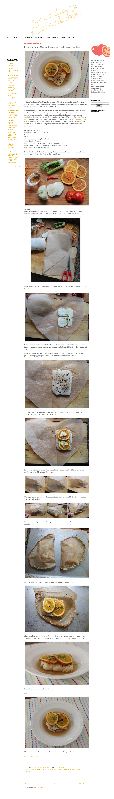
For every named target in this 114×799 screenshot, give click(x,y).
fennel (56, 769)
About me (16, 37)
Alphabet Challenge (67, 37)
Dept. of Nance (13, 75)
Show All (17, 166)
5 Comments (61, 767)
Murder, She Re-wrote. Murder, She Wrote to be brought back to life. (13, 161)
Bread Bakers (27, 37)
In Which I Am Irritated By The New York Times (13, 79)
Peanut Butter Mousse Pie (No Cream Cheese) (12, 139)
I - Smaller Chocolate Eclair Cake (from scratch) (13, 126)
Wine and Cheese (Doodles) (11, 145)
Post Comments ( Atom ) (41, 787)
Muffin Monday (52, 37)
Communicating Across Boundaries (13, 112)
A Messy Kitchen (11, 121)
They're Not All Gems (12, 86)
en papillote (49, 769)
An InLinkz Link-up (31, 756)
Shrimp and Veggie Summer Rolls (13, 70)
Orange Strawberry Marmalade (11, 97)
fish (60, 769)
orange (72, 769)
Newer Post (29, 784)
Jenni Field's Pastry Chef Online (12, 134)
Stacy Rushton (35, 767)
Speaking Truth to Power (13, 89)
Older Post (82, 784)
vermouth (28, 771)
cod (44, 769)
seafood (78, 769)
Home (8, 37)
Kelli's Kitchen (13, 94)
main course (66, 769)
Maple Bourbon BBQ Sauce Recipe (13, 105)
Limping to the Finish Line (12, 116)
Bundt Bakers (39, 37)
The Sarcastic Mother (12, 155)
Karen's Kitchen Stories (10, 65)
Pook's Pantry (12, 102)
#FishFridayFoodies (36, 769)
